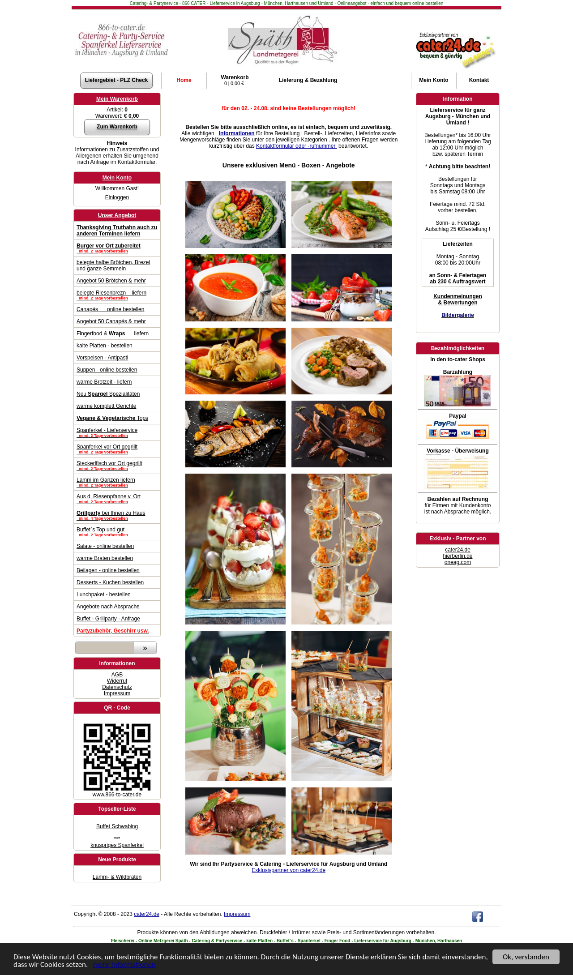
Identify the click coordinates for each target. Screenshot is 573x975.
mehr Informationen (124, 965)
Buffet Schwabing (117, 826)
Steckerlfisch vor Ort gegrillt (117, 465)
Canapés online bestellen (110, 309)
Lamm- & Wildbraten (117, 877)
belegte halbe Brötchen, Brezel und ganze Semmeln (113, 265)
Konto (433, 80)
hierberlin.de (457, 556)
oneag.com (458, 562)
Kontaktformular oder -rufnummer (296, 146)
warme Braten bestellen (105, 558)
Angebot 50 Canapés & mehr (111, 321)
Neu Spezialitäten (108, 394)
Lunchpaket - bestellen (104, 594)
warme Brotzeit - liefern (104, 382)
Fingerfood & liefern (113, 333)
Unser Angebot (117, 215)
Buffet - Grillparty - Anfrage (108, 619)
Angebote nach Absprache (108, 606)
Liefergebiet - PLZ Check (116, 80)
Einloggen (117, 197)
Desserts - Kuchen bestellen (110, 582)
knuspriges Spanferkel (117, 845)
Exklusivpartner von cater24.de (288, 870)
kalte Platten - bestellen (105, 345)
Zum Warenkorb (117, 127)
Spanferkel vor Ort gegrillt (117, 449)
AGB (117, 674)
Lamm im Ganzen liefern (117, 482)
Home (183, 80)
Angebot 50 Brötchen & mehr (111, 281)
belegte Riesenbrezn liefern (117, 295)
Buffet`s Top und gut (117, 531)
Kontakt (479, 80)
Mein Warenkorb (117, 99)
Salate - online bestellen (105, 546)
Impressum (117, 693)
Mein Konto (117, 178)
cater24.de (457, 550)
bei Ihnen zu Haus (117, 515)
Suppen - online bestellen (107, 370)
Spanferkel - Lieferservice (117, 432)
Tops (112, 418)
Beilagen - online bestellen (108, 570)
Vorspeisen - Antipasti (102, 358)
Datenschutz (117, 687)
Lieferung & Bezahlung (308, 80)
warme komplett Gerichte (106, 406)
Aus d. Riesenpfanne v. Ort (117, 498)
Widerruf (117, 681)
